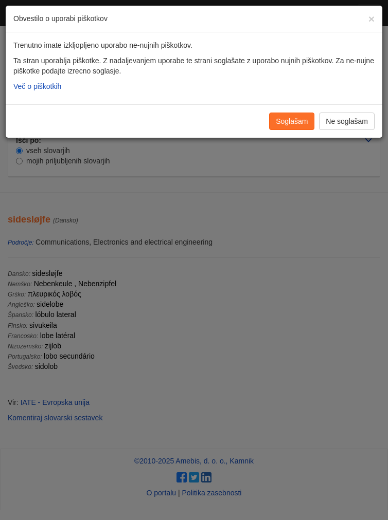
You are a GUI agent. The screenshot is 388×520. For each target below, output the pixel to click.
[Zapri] (371, 18)
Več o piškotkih (37, 86)
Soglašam (292, 121)
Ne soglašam (347, 121)
